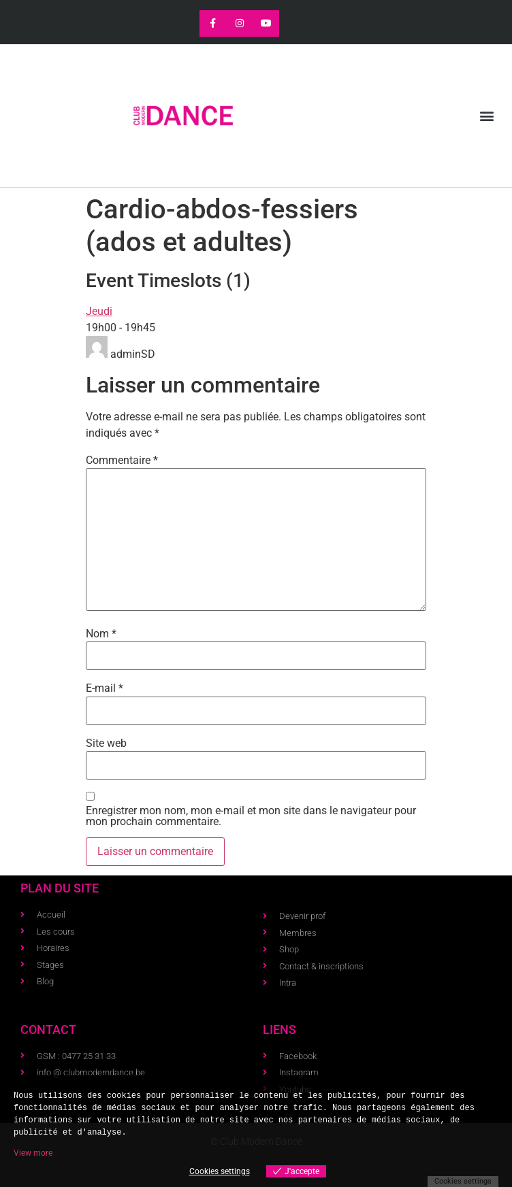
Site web (106, 743)
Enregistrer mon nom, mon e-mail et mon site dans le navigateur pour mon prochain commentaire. (251, 816)
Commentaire (122, 460)
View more (33, 1153)
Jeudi (99, 311)
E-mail (104, 688)
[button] (487, 116)
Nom (101, 634)
